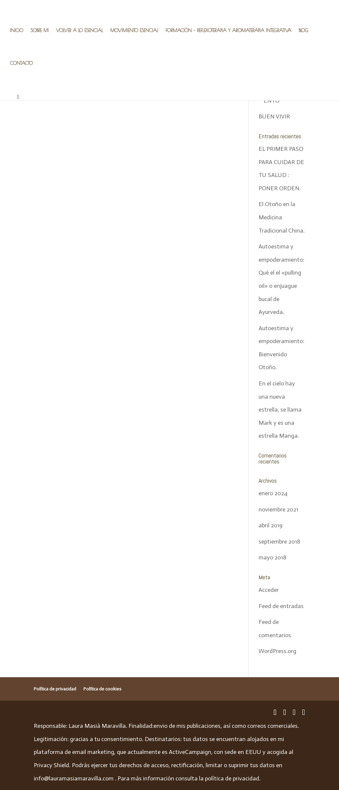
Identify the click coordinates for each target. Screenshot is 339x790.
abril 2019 (270, 525)
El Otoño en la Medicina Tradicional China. (282, 217)
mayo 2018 (272, 557)
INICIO (16, 30)
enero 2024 (273, 493)
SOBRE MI (39, 30)
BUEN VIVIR (274, 116)
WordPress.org (277, 651)
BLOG (303, 30)
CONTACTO (21, 63)
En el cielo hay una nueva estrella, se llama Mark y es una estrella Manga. (280, 409)
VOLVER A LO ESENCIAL (79, 30)
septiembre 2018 (279, 541)
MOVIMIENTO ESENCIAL (134, 30)
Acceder (269, 589)
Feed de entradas (281, 606)
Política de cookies (102, 689)
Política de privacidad (55, 689)
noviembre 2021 (278, 509)
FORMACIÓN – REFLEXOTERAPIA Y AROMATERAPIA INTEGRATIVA (228, 30)
